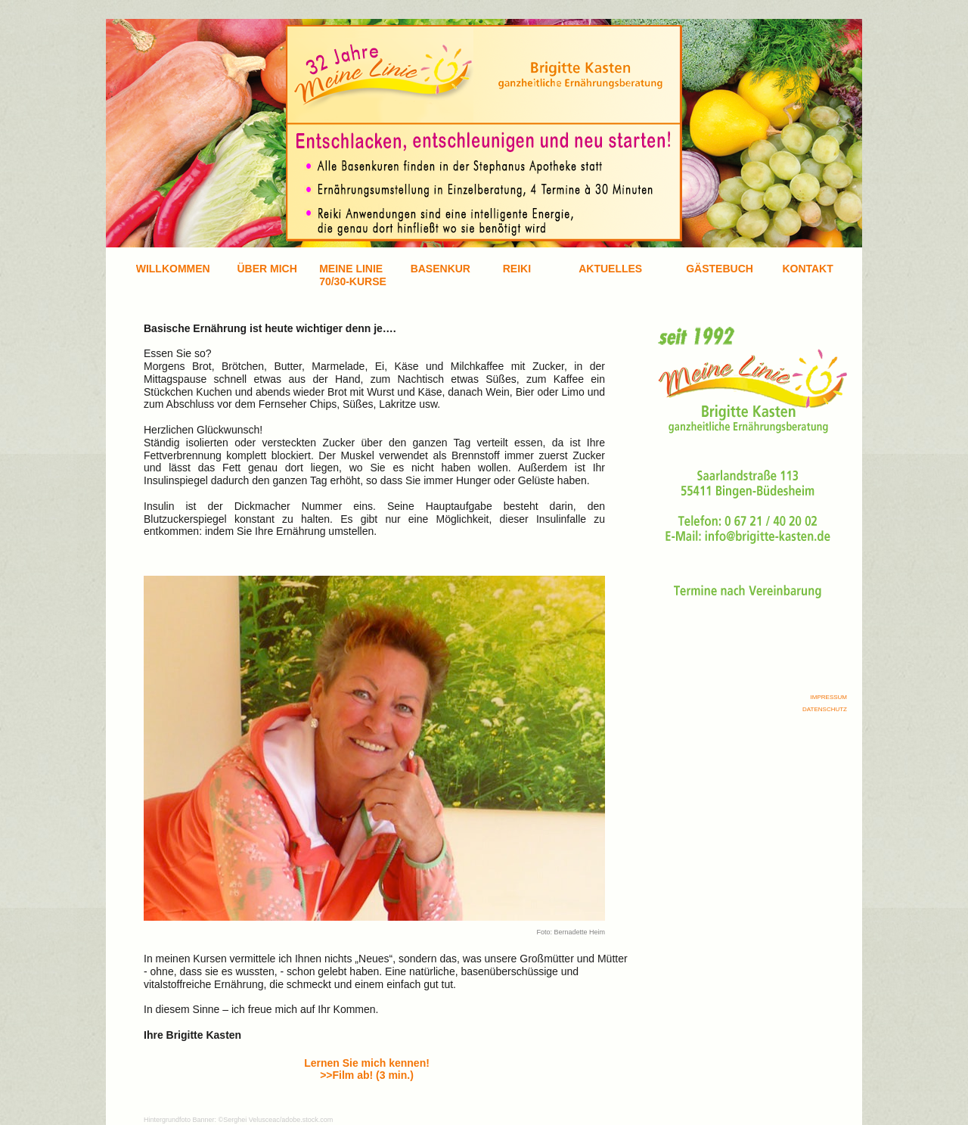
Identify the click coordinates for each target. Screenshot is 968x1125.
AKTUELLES (610, 269)
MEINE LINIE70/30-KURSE (352, 275)
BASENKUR (440, 269)
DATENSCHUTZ (824, 709)
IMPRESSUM (829, 697)
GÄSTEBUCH (719, 269)
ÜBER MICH (266, 269)
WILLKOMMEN (173, 269)
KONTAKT (807, 269)
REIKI (517, 269)
